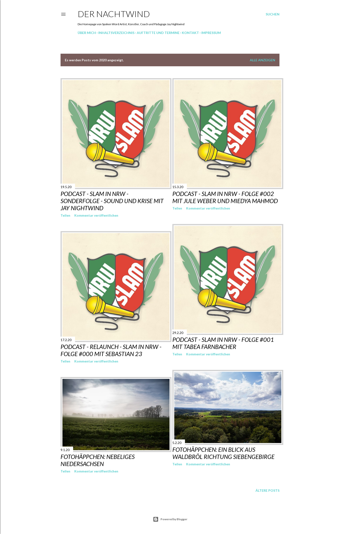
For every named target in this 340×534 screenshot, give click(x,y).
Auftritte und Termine (158, 33)
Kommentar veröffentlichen (96, 215)
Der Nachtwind (114, 14)
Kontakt (190, 33)
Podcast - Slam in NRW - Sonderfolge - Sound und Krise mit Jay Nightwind (112, 200)
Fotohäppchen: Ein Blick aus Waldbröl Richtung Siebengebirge (223, 453)
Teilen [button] (65, 215)
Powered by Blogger (170, 519)
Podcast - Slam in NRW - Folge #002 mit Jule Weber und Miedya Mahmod (225, 197)
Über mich (87, 33)
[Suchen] (272, 14)
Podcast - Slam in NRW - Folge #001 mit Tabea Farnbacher (223, 343)
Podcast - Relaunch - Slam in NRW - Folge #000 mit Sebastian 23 (111, 350)
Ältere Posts (267, 490)
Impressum (211, 33)
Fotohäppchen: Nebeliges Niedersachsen (98, 460)
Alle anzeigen (262, 60)
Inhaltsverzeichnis (116, 33)
